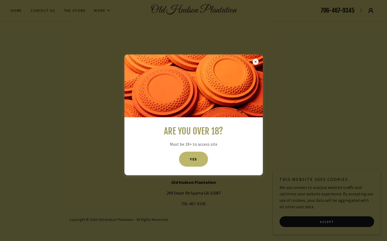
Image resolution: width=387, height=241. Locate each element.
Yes (193, 159)
